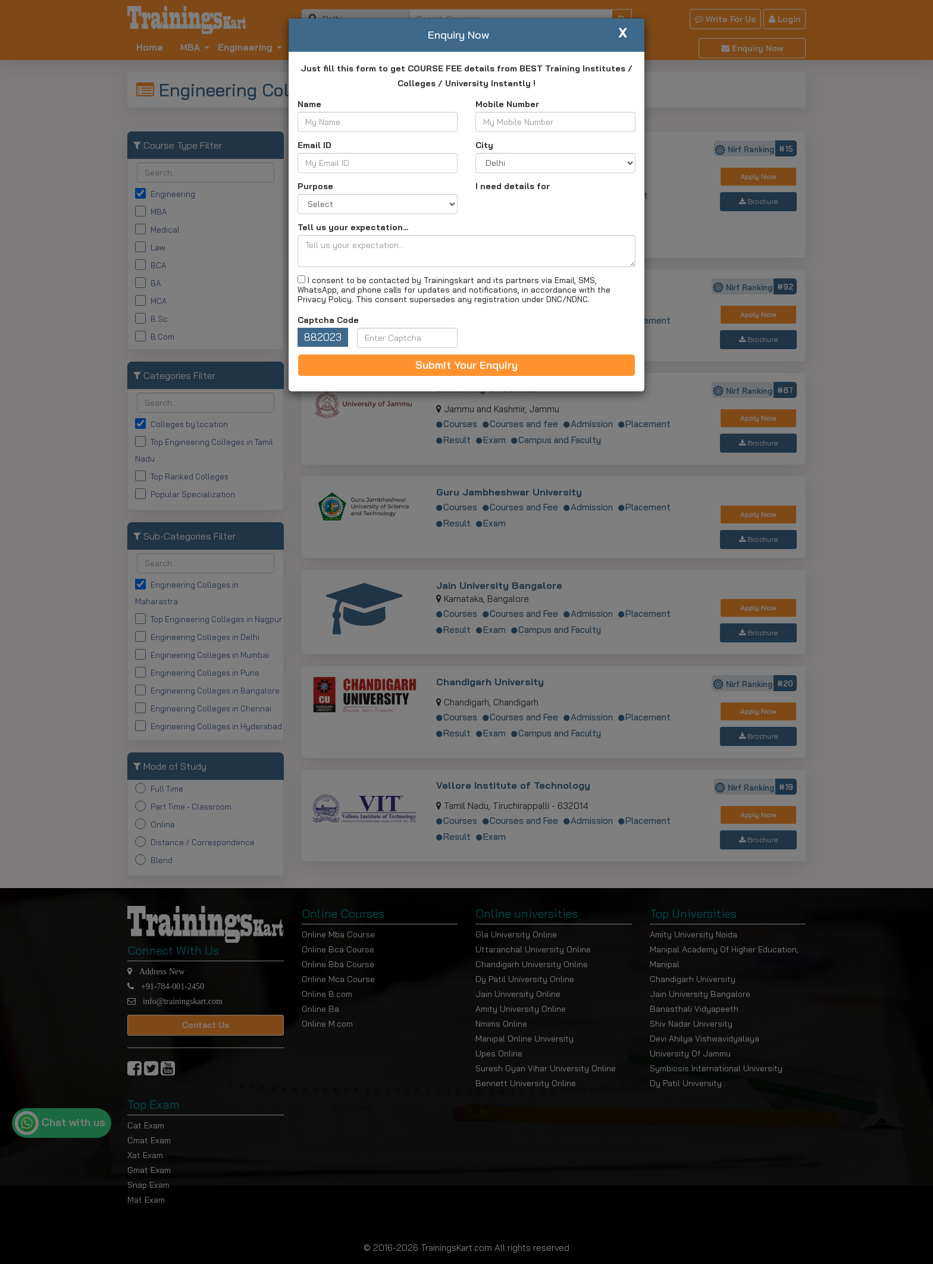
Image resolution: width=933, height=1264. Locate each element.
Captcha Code (328, 320)
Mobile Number (507, 104)
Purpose (315, 186)
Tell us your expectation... (353, 227)
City (484, 145)
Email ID (314, 145)
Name (309, 104)
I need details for (512, 186)
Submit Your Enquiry (466, 365)
